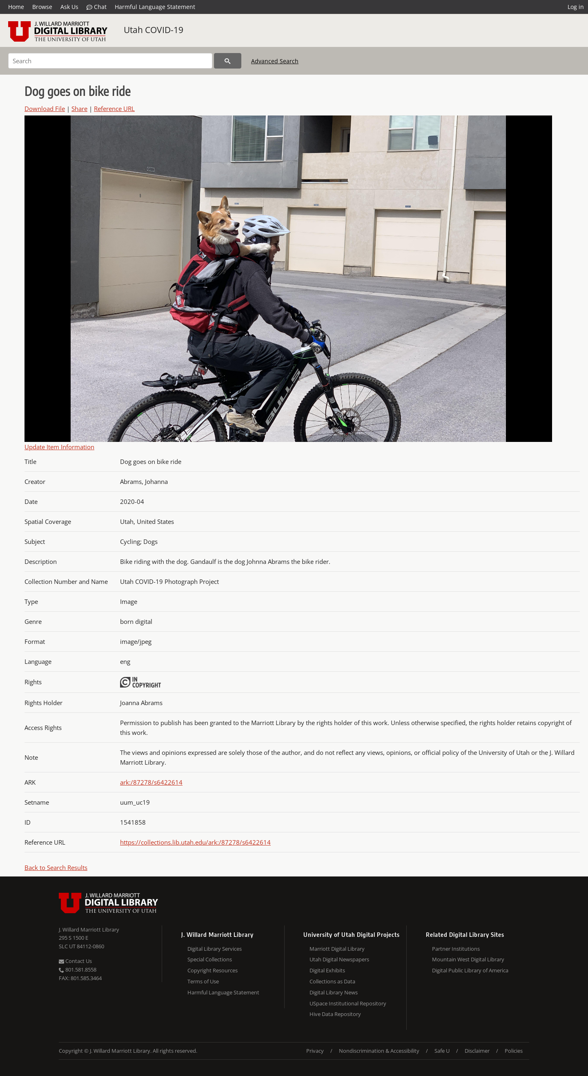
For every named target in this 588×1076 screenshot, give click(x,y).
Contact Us (75, 961)
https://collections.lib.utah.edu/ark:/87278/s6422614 (195, 842)
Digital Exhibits (327, 970)
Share (79, 108)
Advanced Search (274, 61)
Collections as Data (332, 981)
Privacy (315, 1050)
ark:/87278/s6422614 (151, 782)
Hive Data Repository (335, 1014)
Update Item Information (59, 447)
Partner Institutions (456, 948)
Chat (97, 7)
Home (16, 7)
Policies (514, 1050)
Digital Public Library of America (470, 970)
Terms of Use (203, 981)
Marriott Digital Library (337, 948)
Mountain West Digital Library (468, 959)
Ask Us (69, 7)
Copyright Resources (212, 970)
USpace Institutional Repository (348, 1003)
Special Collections (209, 959)
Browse (42, 7)
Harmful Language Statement (155, 7)
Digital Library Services (214, 948)
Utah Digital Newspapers (339, 959)
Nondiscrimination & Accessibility (379, 1050)
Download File (44, 108)
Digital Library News (334, 992)
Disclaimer (477, 1050)
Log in (576, 7)
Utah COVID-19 (153, 29)
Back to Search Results (55, 867)
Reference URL (114, 108)
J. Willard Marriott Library (89, 929)
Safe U (442, 1050)
